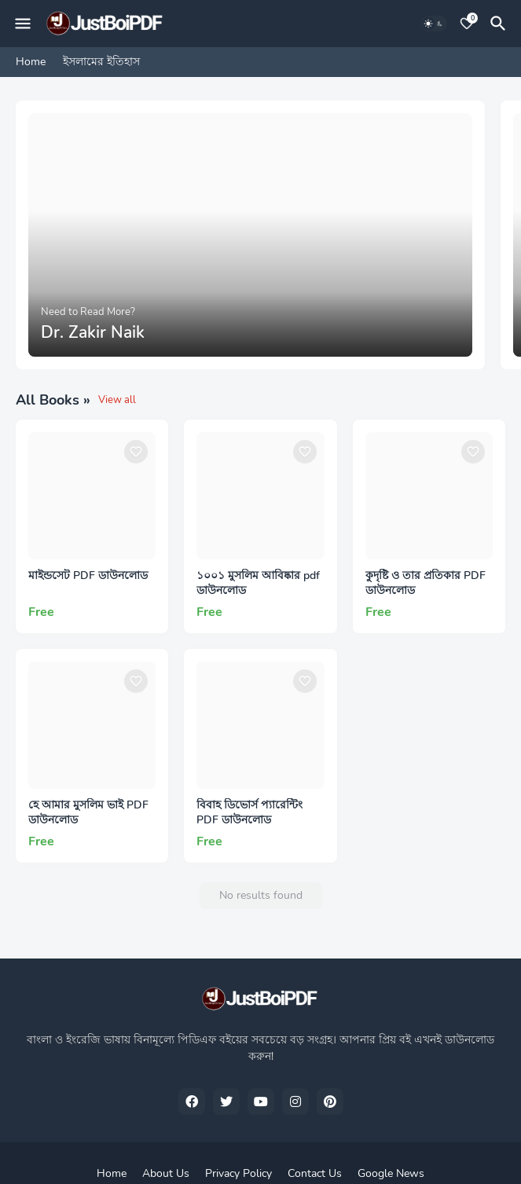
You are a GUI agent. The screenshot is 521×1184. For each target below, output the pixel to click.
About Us (165, 1173)
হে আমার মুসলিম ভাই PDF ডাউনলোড (88, 812)
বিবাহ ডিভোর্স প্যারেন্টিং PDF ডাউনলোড (249, 812)
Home (31, 61)
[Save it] (136, 452)
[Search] (500, 23)
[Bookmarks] (466, 23)
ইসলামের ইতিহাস (101, 61)
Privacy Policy (238, 1173)
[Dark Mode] (433, 23)
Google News (391, 1173)
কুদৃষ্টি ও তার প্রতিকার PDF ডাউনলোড (425, 583)
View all (117, 400)
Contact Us (315, 1173)
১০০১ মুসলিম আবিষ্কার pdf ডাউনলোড (258, 583)
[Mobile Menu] (23, 23)
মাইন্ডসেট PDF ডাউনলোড (88, 576)
